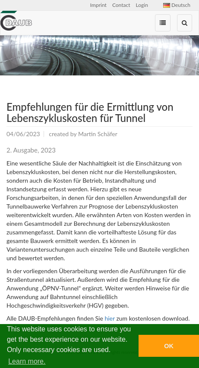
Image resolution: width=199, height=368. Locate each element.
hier (109, 318)
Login (142, 5)
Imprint (98, 5)
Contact (121, 5)
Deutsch (176, 5)
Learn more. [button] (26, 361)
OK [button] (169, 346)
